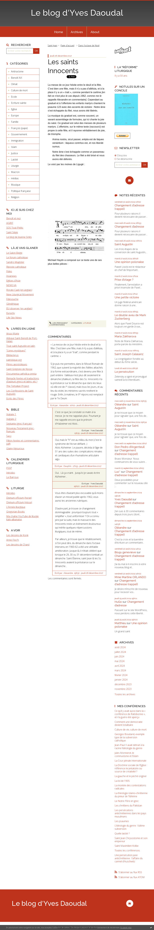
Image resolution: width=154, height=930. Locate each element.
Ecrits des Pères (15, 398)
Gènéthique (12, 303)
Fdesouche (12, 299)
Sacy (8, 436)
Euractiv (10, 313)
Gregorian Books (15, 511)
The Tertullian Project (17, 386)
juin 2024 (119, 656)
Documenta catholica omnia (21, 373)
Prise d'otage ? (124, 279)
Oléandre (121, 404)
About (95, 32)
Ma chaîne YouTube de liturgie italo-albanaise (22, 518)
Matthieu (120, 623)
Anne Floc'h (12, 540)
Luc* (117, 471)
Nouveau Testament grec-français (20, 430)
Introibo (10, 472)
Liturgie (15, 165)
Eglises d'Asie (13, 280)
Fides (9, 271)
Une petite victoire (127, 297)
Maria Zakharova (125, 336)
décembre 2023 (123, 684)
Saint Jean (52, 45)
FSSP (9, 468)
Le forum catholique (17, 257)
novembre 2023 (123, 689)
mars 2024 (120, 670)
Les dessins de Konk (17, 535)
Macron (15, 172)
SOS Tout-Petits (14, 227)
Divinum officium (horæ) (19, 497)
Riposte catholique (16, 266)
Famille (14, 121)
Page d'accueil (67, 45)
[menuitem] (58, 31)
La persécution (124, 371)
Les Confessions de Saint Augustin (19, 392)
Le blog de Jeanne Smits (19, 237)
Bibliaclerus (12, 355)
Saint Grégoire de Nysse (19, 369)
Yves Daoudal (123, 499)
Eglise (14, 109)
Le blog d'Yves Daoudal (77, 13)
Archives (77, 32)
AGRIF (9, 223)
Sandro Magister (15, 262)
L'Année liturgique (15, 507)
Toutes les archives (125, 694)
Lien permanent (58, 323)
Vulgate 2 (11, 419)
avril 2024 (120, 665)
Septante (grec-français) (19, 423)
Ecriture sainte (18, 103)
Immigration (17, 140)
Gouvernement (19, 134)
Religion (15, 197)
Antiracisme (17, 71)
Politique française (21, 191)
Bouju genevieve (125, 552)
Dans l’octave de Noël (88, 45)
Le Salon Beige (14, 252)
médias (15, 178)
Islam (14, 147)
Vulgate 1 (11, 414)
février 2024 (121, 675)
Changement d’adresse (129, 226)
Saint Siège (12, 232)
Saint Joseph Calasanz (129, 354)
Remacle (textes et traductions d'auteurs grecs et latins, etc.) (22, 380)
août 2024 (120, 647)
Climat (14, 84)
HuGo (118, 601)
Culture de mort (19, 90)
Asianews (11, 276)
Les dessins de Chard (17, 544)
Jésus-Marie (12, 333)
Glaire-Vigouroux (15, 448)
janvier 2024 (121, 679)
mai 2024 (119, 661)
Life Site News (14, 317)
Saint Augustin (124, 244)
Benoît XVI (16, 77)
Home (58, 32)
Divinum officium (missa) (19, 502)
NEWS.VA (11, 285)
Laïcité (14, 159)
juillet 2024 (120, 652)
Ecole (14, 96)
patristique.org (14, 360)
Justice (14, 153)
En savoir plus (125, 927)
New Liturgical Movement (20, 294)
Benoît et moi (13, 218)
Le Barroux (12, 477)
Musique (15, 184)
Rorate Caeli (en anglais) (19, 290)
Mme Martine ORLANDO (130, 577)
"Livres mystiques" (16, 350)
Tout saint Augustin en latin (20, 346)
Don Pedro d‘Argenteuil (129, 446)
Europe (15, 115)
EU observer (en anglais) (19, 308)
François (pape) (19, 128)
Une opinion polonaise (129, 261)
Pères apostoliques (16, 364)
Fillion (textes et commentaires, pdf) (22, 442)
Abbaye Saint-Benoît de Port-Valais (21, 340)
